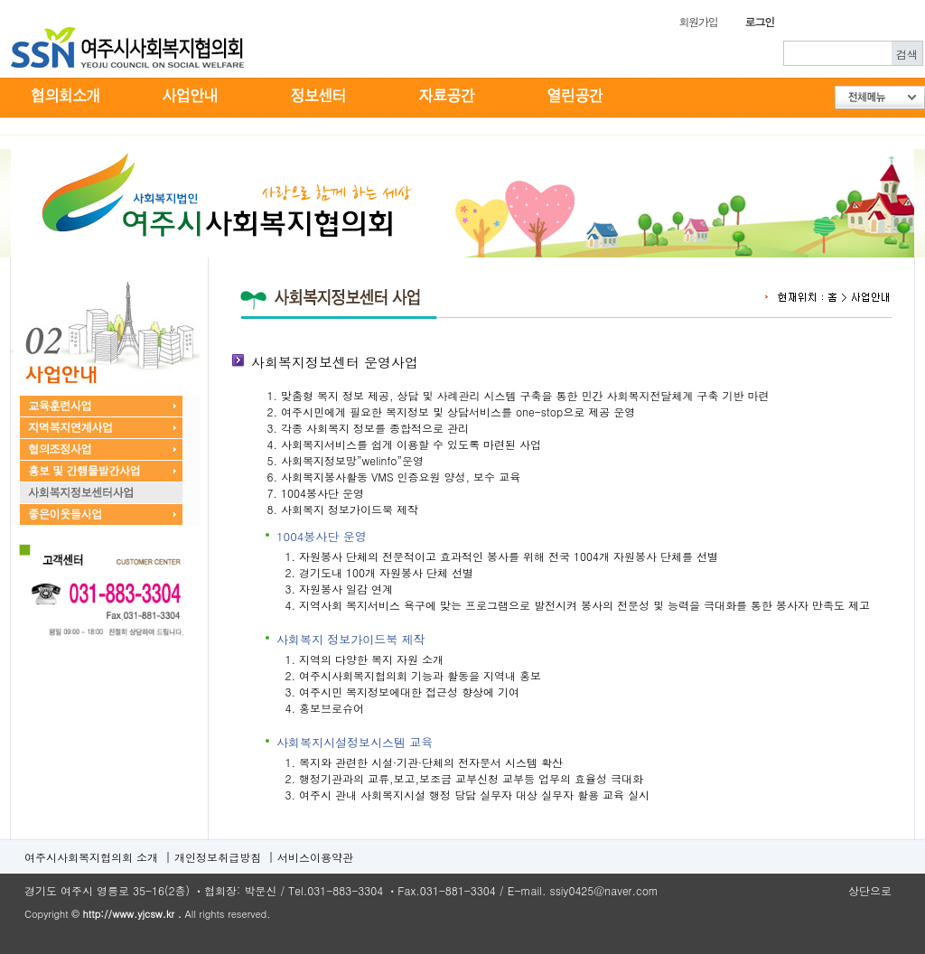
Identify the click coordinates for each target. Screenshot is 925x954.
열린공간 (577, 97)
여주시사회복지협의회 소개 (91, 857)
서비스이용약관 (315, 857)
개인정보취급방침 (217, 857)
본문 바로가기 (0, 0)
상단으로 (870, 890)
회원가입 (697, 21)
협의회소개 (64, 97)
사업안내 (192, 97)
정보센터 (321, 97)
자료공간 (449, 97)
